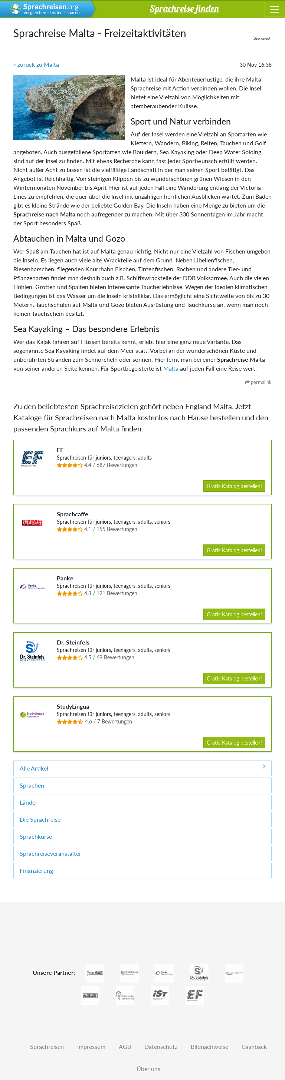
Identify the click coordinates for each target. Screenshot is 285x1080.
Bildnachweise (209, 1046)
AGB (125, 1046)
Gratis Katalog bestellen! (234, 486)
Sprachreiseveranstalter (50, 853)
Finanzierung (36, 870)
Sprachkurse (36, 836)
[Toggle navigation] (274, 9)
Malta (170, 368)
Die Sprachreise (40, 819)
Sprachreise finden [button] (184, 8)
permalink (258, 382)
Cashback (254, 1046)
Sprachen (32, 785)
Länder (28, 802)
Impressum (91, 1046)
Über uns (148, 1068)
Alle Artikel (142, 768)
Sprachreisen (47, 1046)
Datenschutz (160, 1046)
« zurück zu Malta (36, 64)
